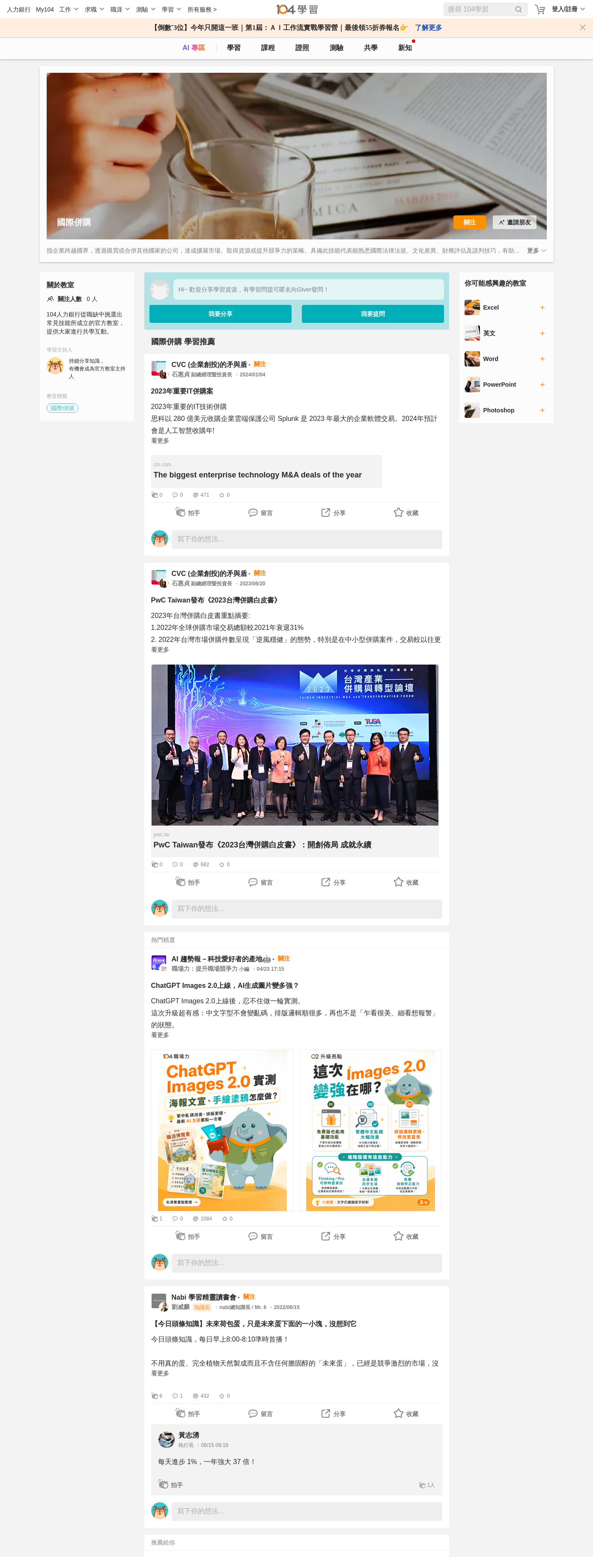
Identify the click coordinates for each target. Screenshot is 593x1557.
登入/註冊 (565, 9)
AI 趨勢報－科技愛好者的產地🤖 (221, 959)
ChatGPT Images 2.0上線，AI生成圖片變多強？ (225, 985)
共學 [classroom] (371, 47)
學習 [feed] (234, 47)
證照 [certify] (302, 47)
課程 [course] (268, 47)
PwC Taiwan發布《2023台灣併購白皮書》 (216, 600)
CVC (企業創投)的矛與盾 (209, 364)
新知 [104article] (406, 45)
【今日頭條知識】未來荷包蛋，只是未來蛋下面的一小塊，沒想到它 (254, 1323)
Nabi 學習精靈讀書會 (204, 1297)
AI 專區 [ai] (193, 47)
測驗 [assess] (336, 47)
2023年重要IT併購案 (182, 391)
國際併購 (62, 408)
